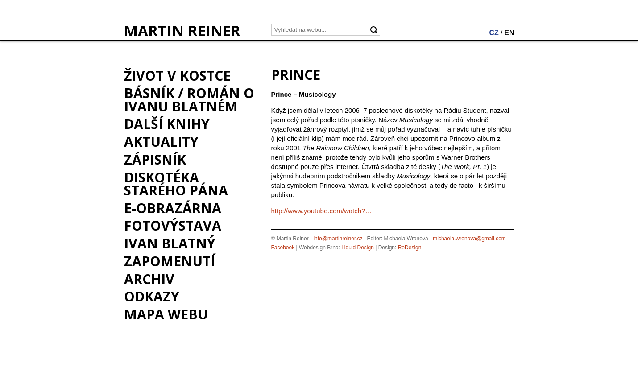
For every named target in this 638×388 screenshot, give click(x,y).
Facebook (283, 247)
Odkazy (151, 296)
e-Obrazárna (172, 208)
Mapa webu (166, 314)
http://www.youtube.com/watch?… (321, 211)
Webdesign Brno (319, 247)
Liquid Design (357, 247)
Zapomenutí (169, 261)
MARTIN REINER (182, 30)
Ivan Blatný (169, 243)
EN (509, 33)
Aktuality (161, 141)
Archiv (149, 279)
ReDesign (410, 247)
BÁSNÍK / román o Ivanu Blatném (189, 99)
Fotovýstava (172, 225)
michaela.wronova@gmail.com (469, 238)
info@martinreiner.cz (337, 238)
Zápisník (155, 159)
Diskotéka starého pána (176, 183)
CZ (493, 33)
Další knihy (167, 124)
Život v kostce (177, 75)
